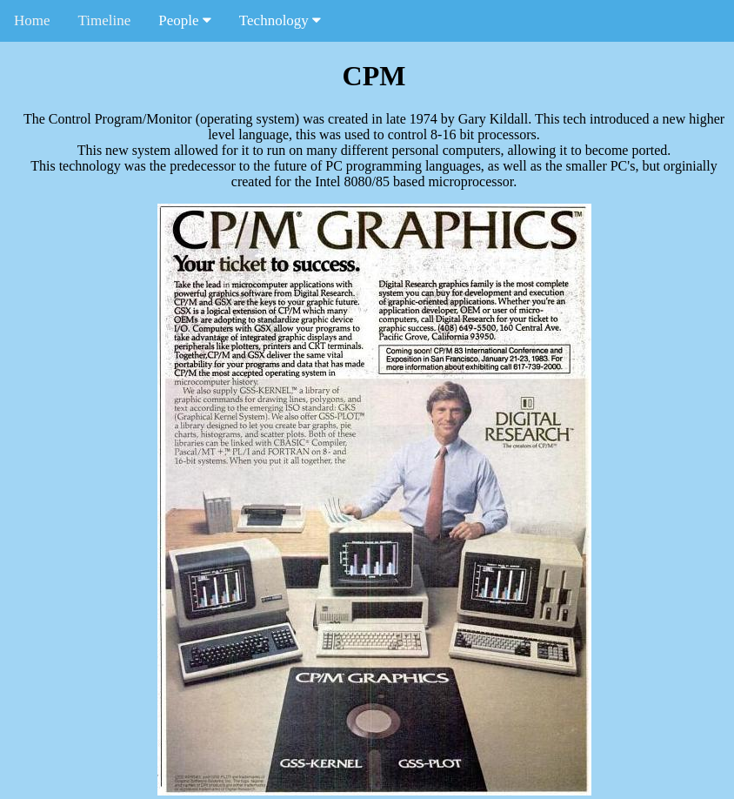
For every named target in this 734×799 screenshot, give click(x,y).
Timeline (104, 20)
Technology (280, 20)
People (184, 20)
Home (32, 20)
